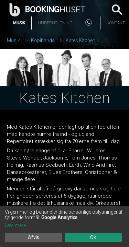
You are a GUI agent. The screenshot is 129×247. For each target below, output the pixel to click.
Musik (19, 23)
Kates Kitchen (80, 40)
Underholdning (55, 23)
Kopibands (43, 40)
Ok (93, 237)
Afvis (33, 237)
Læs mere (15, 225)
